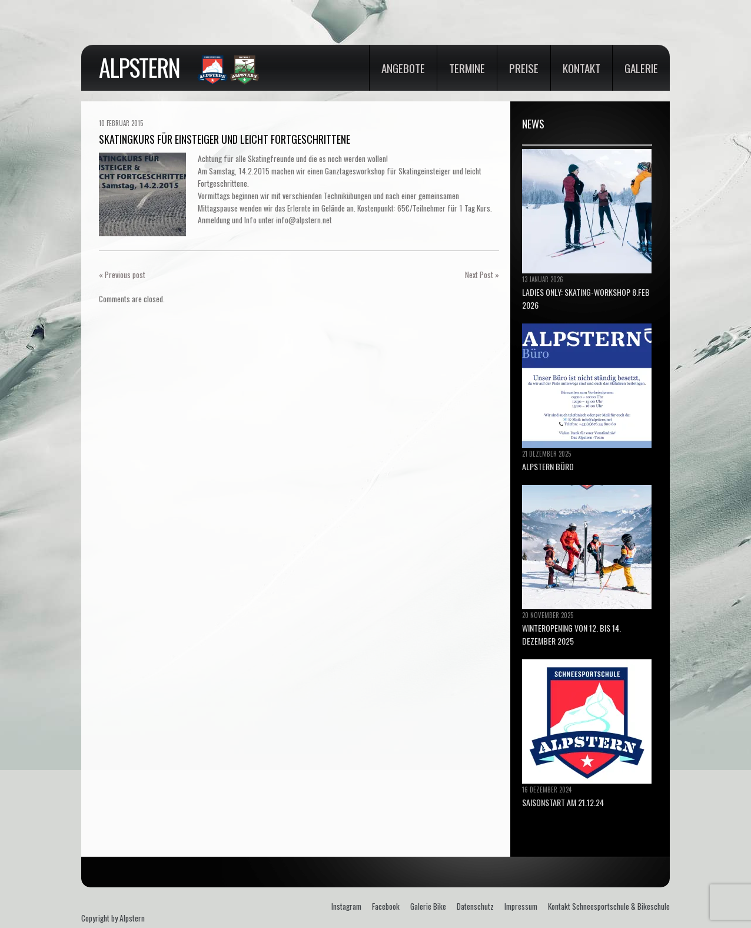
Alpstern (139, 67)
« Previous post (122, 274)
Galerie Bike (428, 906)
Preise (524, 68)
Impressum (520, 906)
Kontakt (581, 68)
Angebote (403, 68)
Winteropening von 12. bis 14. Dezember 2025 (571, 634)
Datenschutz (475, 906)
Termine (467, 68)
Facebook (386, 906)
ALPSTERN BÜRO (548, 466)
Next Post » (482, 274)
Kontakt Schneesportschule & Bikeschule (609, 906)
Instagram (346, 906)
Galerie (641, 68)
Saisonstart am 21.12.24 (563, 802)
